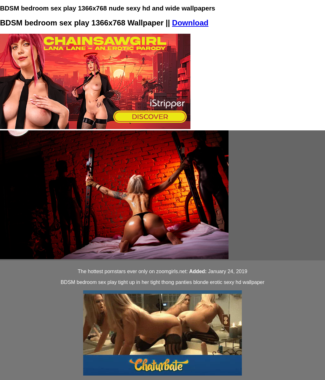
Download (190, 22)
